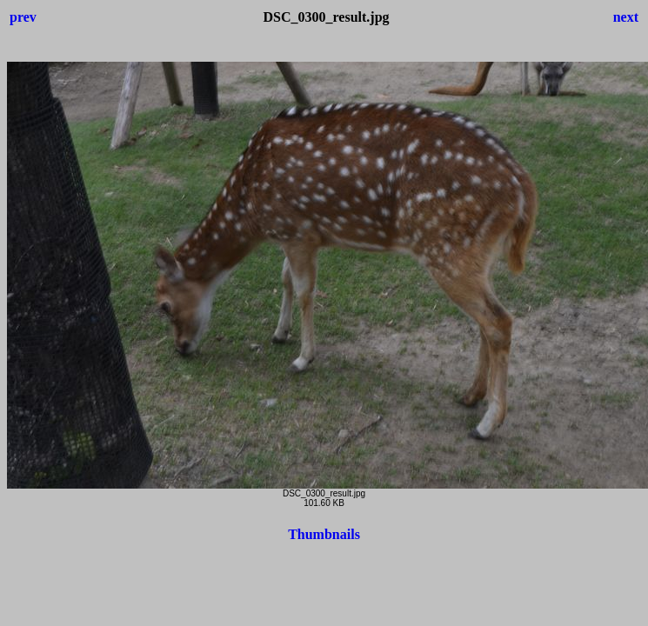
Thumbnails (324, 534)
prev (23, 17)
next (625, 17)
